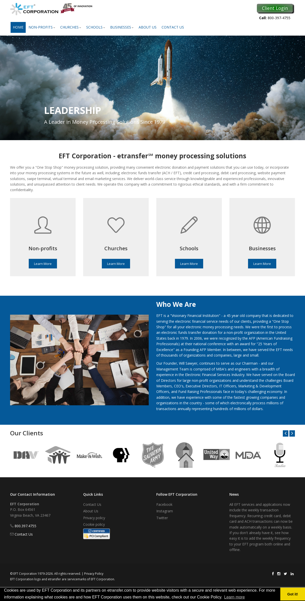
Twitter (162, 517)
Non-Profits (41, 27)
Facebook (164, 504)
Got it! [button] (292, 594)
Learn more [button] (234, 597)
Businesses (122, 27)
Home (18, 27)
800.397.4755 (25, 525)
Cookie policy (94, 524)
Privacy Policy (93, 573)
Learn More (43, 263)
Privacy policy (94, 517)
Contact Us (173, 27)
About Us (148, 27)
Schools (95, 27)
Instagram (164, 511)
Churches (70, 27)
